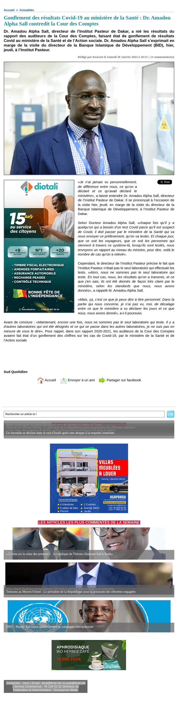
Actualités (27, 10)
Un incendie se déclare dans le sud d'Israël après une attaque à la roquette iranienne (60, 433)
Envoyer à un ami (77, 380)
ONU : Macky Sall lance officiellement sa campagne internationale (49, 626)
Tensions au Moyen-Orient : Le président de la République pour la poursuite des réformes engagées (70, 591)
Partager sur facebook (120, 380)
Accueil (9, 10)
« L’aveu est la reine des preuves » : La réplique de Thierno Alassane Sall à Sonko (59, 554)
